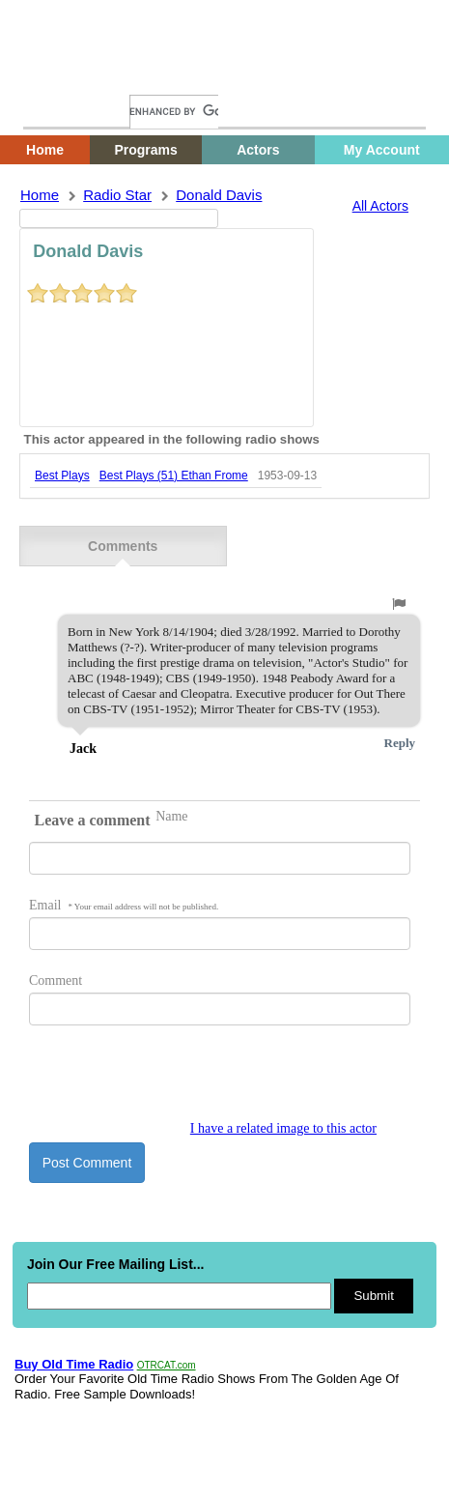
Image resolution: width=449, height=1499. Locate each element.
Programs (145, 150)
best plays (62, 475)
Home (53, 75)
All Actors (380, 206)
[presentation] (176, 1083)
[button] (399, 604)
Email (123, 905)
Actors (258, 150)
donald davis (219, 195)
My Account (382, 150)
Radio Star (117, 195)
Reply (400, 742)
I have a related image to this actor (283, 1128)
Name (171, 816)
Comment (55, 980)
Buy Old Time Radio (73, 1364)
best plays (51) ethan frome (173, 475)
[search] (173, 112)
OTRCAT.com (166, 1365)
